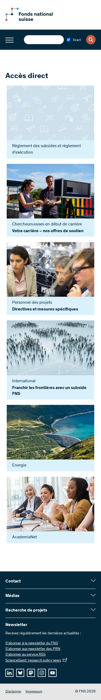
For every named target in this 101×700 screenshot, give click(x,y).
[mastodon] (31, 673)
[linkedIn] (9, 673)
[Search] (91, 39)
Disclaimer (13, 692)
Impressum (34, 692)
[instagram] (42, 673)
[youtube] (52, 673)
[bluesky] (20, 673)
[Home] (35, 20)
